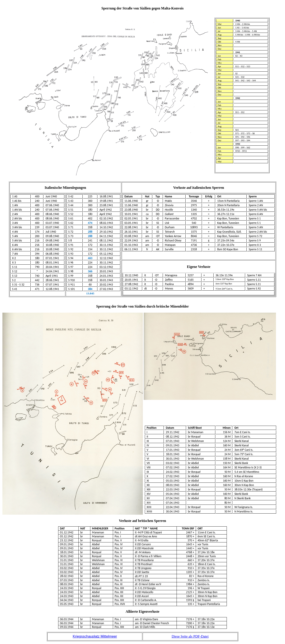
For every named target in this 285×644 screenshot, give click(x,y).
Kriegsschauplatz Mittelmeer (95, 636)
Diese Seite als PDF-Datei (190, 636)
